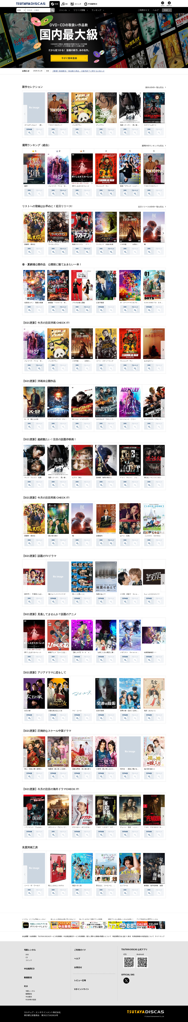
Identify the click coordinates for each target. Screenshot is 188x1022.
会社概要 (25, 936)
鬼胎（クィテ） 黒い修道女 (130, 125)
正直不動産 (100, 303)
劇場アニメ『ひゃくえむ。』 (58, 652)
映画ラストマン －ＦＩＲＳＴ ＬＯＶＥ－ (87, 244)
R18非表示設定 (31, 999)
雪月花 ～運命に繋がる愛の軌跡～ (132, 769)
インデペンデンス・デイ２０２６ (60, 419)
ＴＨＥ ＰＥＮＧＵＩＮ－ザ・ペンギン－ (159, 827)
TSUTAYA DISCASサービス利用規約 (50, 936)
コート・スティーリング (104, 361)
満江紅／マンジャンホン (152, 477)
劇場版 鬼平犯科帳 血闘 (153, 885)
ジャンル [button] (63, 10)
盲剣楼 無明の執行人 (104, 477)
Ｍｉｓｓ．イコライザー (80, 419)
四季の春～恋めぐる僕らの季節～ (131, 711)
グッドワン (100, 125)
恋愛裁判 (99, 536)
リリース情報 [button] (79, 10)
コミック (77, 4)
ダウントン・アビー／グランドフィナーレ (63, 827)
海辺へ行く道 (77, 885)
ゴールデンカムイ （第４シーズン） (37, 125)
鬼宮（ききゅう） (150, 711)
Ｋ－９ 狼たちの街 (31, 419)
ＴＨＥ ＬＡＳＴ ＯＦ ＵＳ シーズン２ (111, 827)
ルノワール (124, 885)
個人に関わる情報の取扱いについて (98, 936)
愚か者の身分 (53, 536)
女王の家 (27, 711)
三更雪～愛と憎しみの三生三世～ (108, 769)
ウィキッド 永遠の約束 (104, 244)
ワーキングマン (53, 244)
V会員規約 (33, 936)
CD (66, 4)
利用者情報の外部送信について (143, 936)
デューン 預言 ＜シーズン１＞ (131, 827)
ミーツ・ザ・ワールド (32, 885)
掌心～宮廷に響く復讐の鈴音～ (35, 769)
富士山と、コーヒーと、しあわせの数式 (110, 885)
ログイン (169, 5)
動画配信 (28, 977)
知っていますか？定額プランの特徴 (90, 919)
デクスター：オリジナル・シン (83, 827)
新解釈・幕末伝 (29, 244)
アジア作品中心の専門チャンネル (147, 919)
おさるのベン (148, 361)
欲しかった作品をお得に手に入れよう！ (63, 919)
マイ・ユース (77, 711)
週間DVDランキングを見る (153, 146)
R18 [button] (166, 10)
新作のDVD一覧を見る (154, 87)
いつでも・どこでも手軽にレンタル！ (34, 919)
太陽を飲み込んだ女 (55, 711)
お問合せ (78, 967)
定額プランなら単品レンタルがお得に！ (121, 919)
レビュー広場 (80, 980)
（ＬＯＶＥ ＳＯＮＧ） (152, 536)
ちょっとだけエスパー (152, 594)
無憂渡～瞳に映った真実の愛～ (59, 769)
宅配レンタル (30, 991)
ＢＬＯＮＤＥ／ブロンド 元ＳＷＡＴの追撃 (159, 419)
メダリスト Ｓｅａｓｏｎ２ (130, 652)
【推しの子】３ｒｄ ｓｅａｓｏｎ (84, 652)
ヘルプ (156, 10)
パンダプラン (77, 125)
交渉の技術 (100, 711)
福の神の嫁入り (149, 769)
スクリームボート (150, 125)
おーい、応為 (124, 536)
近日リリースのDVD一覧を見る (151, 207)
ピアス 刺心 (77, 477)
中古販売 (29, 997)
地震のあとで (101, 594)
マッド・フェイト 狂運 (32, 477)
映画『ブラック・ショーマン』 (131, 186)
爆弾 (25, 186)
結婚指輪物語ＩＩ (150, 652)
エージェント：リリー (128, 419)
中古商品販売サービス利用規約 (74, 936)
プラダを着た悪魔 (78, 303)
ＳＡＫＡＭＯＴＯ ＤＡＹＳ (154, 303)
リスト (163, 5)
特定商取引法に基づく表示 (121, 936)
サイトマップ (159, 936)
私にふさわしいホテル (56, 885)
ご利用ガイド (143, 10)
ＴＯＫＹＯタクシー (55, 125)
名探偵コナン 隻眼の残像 (33, 303)
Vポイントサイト (81, 989)
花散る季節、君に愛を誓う (81, 769)
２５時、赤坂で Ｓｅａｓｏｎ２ (131, 594)
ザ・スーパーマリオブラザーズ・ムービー (135, 303)
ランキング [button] (96, 10)
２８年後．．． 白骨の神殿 (130, 244)
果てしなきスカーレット (80, 186)
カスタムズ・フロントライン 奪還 (108, 419)
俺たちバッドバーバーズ (56, 594)
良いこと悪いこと (78, 594)
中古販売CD (92, 4)
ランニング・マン (102, 186)
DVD (56, 4)
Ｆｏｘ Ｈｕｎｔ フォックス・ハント (134, 477)
